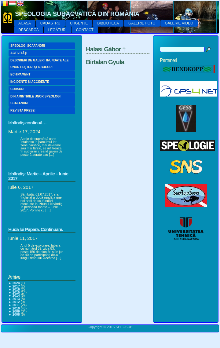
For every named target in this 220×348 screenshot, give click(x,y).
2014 (16, 295)
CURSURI (17, 89)
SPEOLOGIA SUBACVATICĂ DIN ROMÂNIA (77, 13)
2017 (16, 286)
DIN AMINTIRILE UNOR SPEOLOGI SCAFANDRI (35, 100)
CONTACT (85, 30)
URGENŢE (79, 23)
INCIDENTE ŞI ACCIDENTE (29, 81)
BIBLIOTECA (108, 23)
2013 (16, 299)
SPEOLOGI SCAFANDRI (27, 45)
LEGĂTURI (57, 30)
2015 (16, 292)
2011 (16, 305)
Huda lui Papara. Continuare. (35, 229)
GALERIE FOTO (141, 23)
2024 (16, 283)
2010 (16, 308)
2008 (16, 314)
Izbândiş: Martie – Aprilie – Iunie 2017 (38, 176)
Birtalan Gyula (105, 61)
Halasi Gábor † (106, 49)
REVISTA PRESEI (22, 110)
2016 (16, 289)
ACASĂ (24, 23)
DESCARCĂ (28, 30)
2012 (16, 302)
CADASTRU (50, 23)
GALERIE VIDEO (179, 23)
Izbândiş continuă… (27, 122)
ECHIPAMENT (20, 74)
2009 (16, 311)
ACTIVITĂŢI (18, 53)
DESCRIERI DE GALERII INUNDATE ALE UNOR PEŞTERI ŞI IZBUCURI (39, 64)
